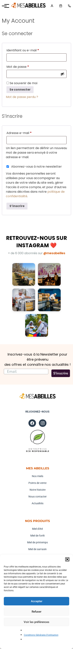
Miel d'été (37, 528)
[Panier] (60, 5)
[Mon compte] (52, 5)
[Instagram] (42, 423)
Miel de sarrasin (37, 549)
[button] (67, 559)
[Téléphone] (69, 5)
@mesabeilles (54, 253)
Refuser (36, 611)
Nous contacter (37, 496)
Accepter (36, 601)
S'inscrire (60, 373)
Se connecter (20, 89)
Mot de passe (26, 66)
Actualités (37, 503)
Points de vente (37, 482)
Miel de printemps (37, 542)
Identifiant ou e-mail (31, 49)
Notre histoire (38, 489)
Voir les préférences (36, 622)
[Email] (26, 371)
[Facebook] (32, 423)
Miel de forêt (37, 535)
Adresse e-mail (27, 132)
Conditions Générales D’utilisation (41, 635)
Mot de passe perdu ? (22, 97)
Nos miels (37, 476)
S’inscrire (16, 206)
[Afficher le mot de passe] (62, 74)
